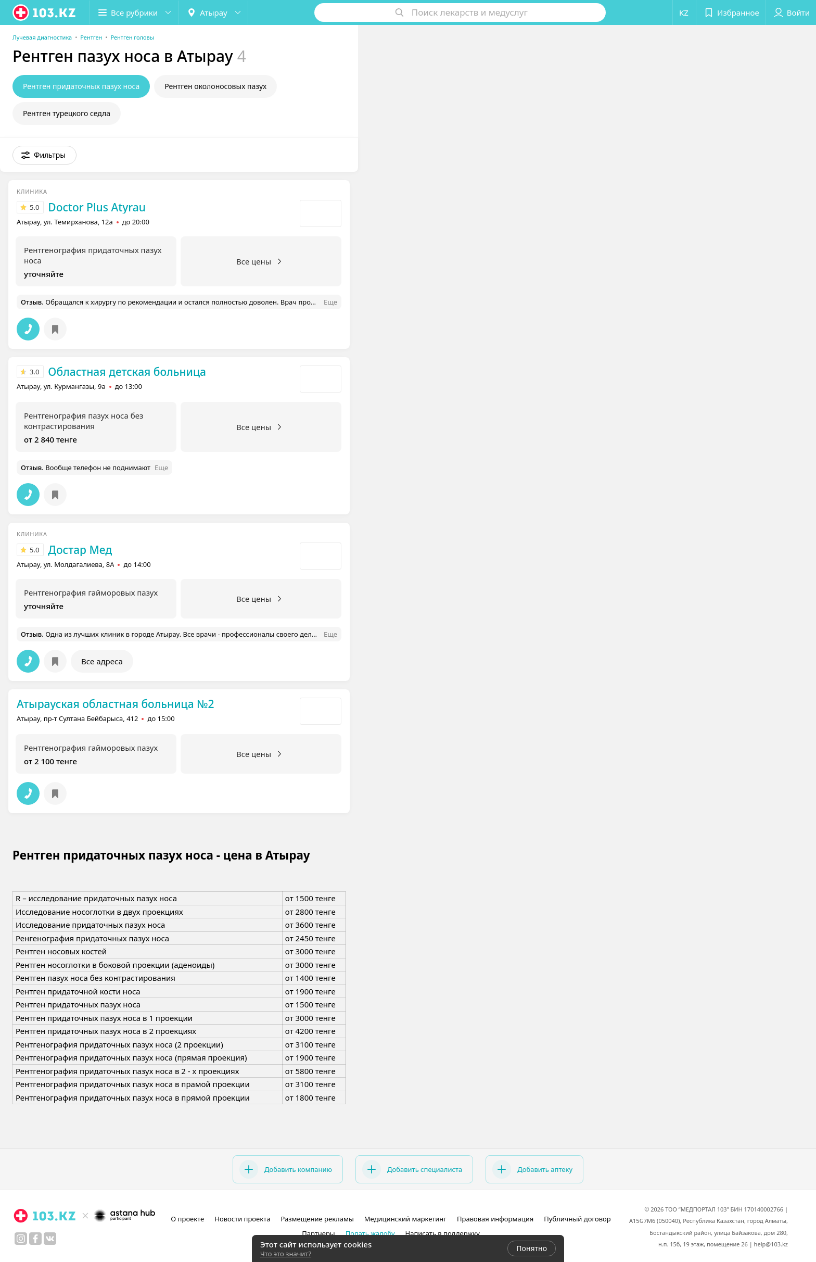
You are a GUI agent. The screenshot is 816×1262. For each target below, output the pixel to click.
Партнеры (318, 1233)
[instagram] (21, 1238)
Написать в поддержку (442, 1233)
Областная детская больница (127, 371)
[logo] (44, 12)
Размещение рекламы (316, 1218)
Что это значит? (285, 1253)
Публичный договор (577, 1218)
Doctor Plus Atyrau (97, 207)
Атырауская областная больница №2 (115, 704)
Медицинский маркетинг (405, 1218)
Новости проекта (242, 1218)
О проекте (187, 1218)
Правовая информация (495, 1218)
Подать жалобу (370, 1233)
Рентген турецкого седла (66, 113)
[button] (134, 12)
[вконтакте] (50, 1238)
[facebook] (35, 1238)
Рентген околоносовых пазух (215, 86)
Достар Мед (80, 550)
